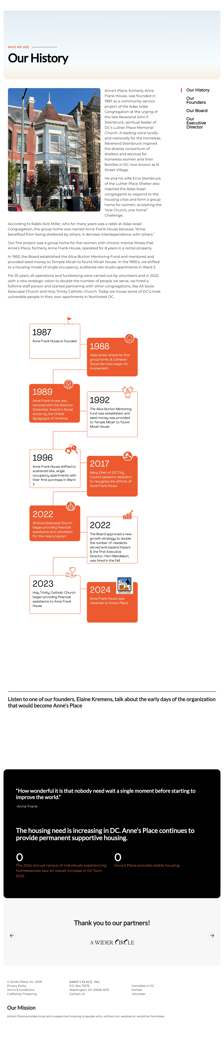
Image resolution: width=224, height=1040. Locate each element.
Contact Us (77, 1001)
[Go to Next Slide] (212, 941)
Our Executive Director (196, 130)
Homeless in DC (143, 993)
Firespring (29, 1001)
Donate (137, 997)
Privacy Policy (16, 993)
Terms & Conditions (20, 997)
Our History (198, 97)
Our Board (197, 118)
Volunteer (138, 1001)
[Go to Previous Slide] (12, 945)
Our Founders (196, 108)
